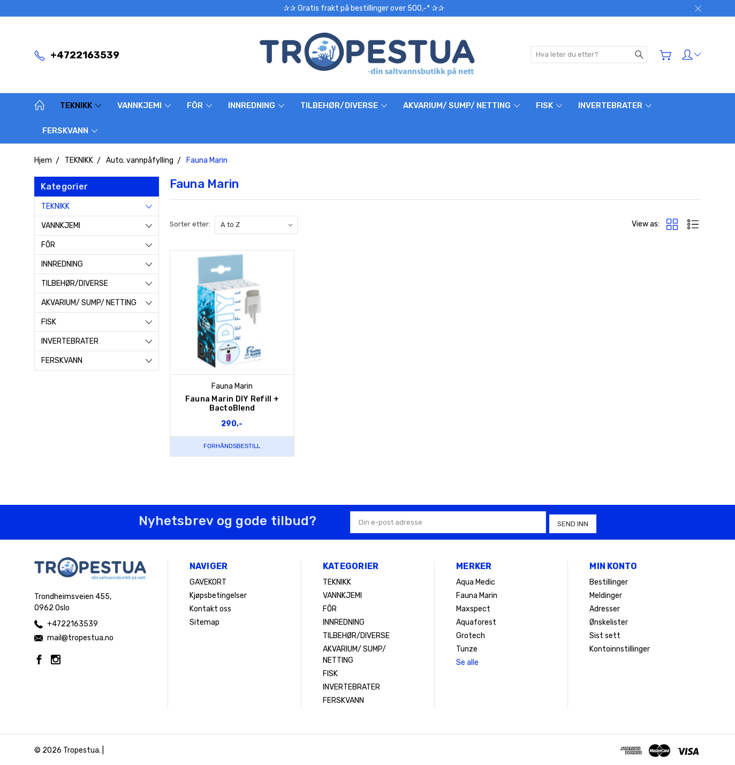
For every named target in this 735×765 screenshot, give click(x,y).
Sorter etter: (190, 224)
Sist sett (604, 634)
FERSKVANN (69, 130)
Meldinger (605, 594)
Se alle (467, 660)
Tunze (467, 647)
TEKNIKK (80, 105)
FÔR (199, 105)
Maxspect (473, 607)
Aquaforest (476, 620)
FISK (549, 105)
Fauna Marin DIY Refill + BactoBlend (232, 404)
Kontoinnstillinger (619, 647)
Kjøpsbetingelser (218, 594)
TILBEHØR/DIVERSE (343, 105)
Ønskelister (608, 620)
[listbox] (256, 225)
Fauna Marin (476, 594)
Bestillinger (608, 580)
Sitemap (204, 620)
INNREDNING (256, 105)
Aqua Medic (475, 580)
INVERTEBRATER (614, 105)
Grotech (470, 634)
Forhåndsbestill (231, 446)
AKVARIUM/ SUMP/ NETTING (461, 105)
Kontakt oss (210, 607)
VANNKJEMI (144, 105)
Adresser (604, 607)
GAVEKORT (208, 580)
